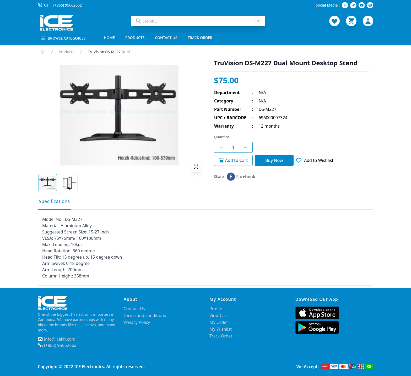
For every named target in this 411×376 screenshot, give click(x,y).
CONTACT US (166, 37)
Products (66, 51)
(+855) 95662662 (60, 345)
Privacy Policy (137, 322)
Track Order (220, 336)
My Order (218, 322)
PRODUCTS (134, 37)
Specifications (54, 201)
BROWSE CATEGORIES (63, 38)
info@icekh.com (59, 339)
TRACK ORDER (200, 37)
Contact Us (134, 309)
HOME (109, 37)
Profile (215, 309)
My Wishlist (220, 329)
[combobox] (198, 21)
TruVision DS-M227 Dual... (110, 51)
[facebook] (241, 176)
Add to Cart (233, 160)
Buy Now (274, 160)
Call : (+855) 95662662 (60, 5)
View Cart (218, 315)
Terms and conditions (145, 315)
